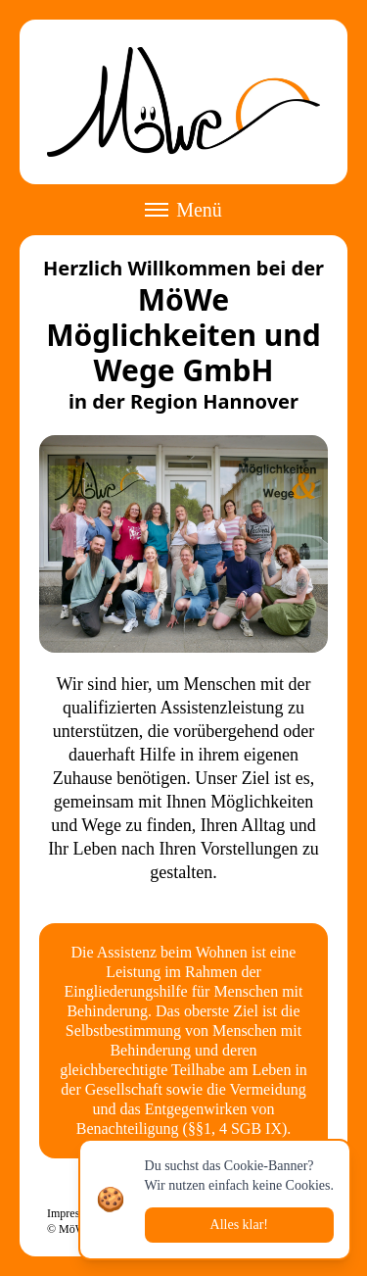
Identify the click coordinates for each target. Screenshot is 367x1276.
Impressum (73, 1213)
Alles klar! (239, 1224)
